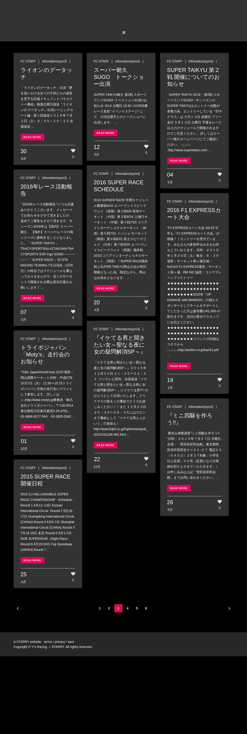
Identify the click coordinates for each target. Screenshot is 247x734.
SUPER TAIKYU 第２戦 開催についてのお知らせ (193, 77)
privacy (60, 642)
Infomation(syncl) (54, 61)
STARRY (22, 642)
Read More (32, 137)
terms (48, 642)
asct (71, 642)
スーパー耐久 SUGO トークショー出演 (119, 77)
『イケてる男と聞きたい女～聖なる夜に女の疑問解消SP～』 (120, 345)
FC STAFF (28, 61)
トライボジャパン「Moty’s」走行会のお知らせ (45, 354)
